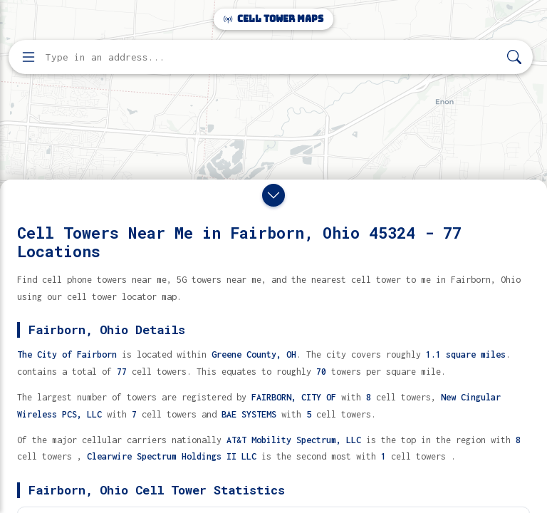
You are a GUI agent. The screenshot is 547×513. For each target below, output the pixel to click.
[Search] (514, 57)
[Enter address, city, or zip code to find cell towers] (272, 57)
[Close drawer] (273, 195)
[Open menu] (28, 57)
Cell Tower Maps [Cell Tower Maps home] (273, 19)
